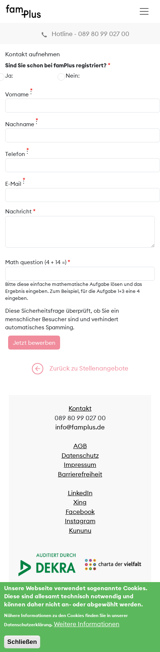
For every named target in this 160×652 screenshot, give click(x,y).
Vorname (17, 94)
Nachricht (18, 211)
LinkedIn (80, 493)
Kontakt (80, 408)
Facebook (80, 512)
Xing (80, 502)
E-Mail (13, 183)
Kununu (80, 531)
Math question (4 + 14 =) (35, 262)
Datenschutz (80, 455)
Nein (72, 75)
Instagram (80, 521)
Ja (8, 75)
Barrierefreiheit (80, 474)
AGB (80, 446)
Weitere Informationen (86, 629)
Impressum (80, 465)
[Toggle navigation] (144, 11)
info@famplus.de (80, 427)
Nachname (19, 124)
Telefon (15, 153)
